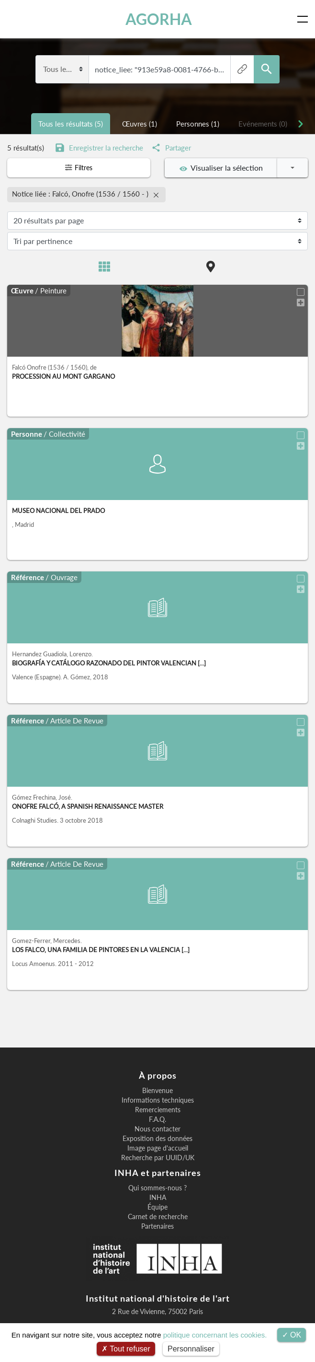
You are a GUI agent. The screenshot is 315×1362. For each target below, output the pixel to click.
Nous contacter (157, 1127)
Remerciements (157, 1108)
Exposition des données (157, 1136)
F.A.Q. (157, 1117)
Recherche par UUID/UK (157, 1155)
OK (292, 1335)
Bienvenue (157, 1088)
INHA (157, 1195)
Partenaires (157, 1224)
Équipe (157, 1205)
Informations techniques (158, 1098)
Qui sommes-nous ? (157, 1186)
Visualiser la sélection (221, 168)
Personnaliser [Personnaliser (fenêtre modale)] (191, 1349)
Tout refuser (125, 1349)
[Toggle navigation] (304, 19)
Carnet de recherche (158, 1214)
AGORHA (159, 19)
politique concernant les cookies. (215, 1335)
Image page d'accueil (157, 1146)
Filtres (79, 167)
